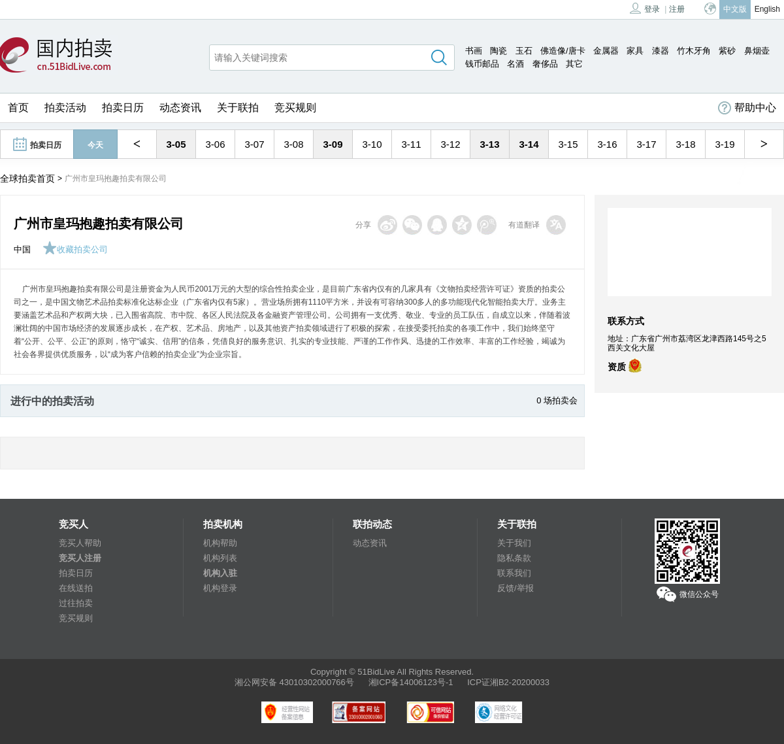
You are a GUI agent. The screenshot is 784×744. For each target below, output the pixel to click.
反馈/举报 (515, 588)
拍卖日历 (123, 107)
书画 (473, 51)
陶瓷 (498, 51)
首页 (18, 107)
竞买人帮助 (80, 543)
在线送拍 (76, 588)
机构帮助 (220, 543)
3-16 (607, 144)
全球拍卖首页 (27, 178)
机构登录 (220, 588)
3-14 (528, 144)
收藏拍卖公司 (75, 249)
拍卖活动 (65, 107)
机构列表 (220, 558)
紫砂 (727, 51)
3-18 (685, 144)
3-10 (372, 144)
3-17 (646, 144)
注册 (677, 9)
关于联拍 (238, 107)
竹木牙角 (694, 51)
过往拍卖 (76, 603)
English (767, 9)
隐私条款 (514, 558)
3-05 (176, 144)
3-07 (254, 144)
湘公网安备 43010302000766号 (294, 682)
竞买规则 (295, 107)
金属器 (606, 51)
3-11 (411, 144)
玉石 (523, 51)
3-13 (489, 144)
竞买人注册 (80, 558)
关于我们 (514, 543)
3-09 (332, 144)
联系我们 (514, 573)
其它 (574, 64)
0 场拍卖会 (557, 400)
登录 (645, 8)
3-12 (450, 144)
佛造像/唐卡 (562, 51)
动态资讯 (180, 107)
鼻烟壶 (757, 51)
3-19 (724, 144)
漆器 (660, 51)
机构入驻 (220, 573)
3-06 (215, 144)
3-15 (568, 144)
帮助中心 (747, 107)
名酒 (515, 64)
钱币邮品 (482, 64)
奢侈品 (545, 64)
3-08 (293, 144)
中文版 (735, 9)
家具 (635, 51)
